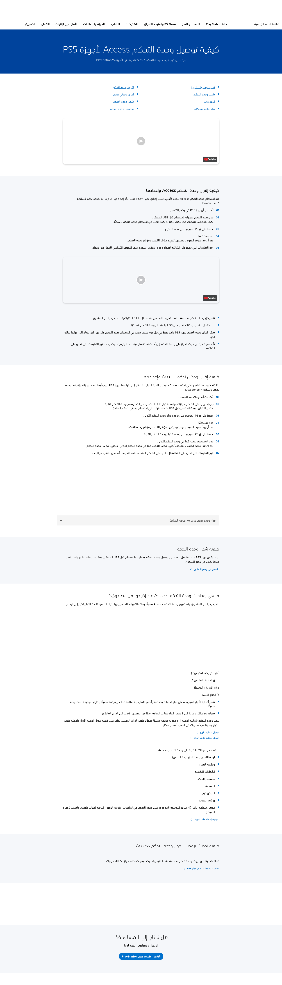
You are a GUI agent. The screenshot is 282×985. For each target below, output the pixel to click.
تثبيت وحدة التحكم (204, 94)
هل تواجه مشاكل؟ (204, 109)
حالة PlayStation (216, 24)
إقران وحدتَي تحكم (123, 94)
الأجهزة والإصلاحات (94, 24)
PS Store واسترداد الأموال (160, 24)
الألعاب (115, 24)
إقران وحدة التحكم (123, 87)
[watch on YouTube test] (210, 159)
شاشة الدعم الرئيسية (266, 24)
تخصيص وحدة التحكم (122, 109)
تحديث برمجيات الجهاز (203, 87)
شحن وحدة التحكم (123, 101)
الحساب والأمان (191, 24)
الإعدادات (209, 101)
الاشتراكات (132, 24)
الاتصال (45, 24)
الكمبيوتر (30, 24)
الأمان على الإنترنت (66, 24)
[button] (141, 141)
